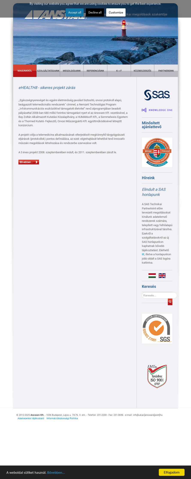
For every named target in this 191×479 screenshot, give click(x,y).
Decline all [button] (95, 12)
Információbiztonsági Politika (62, 418)
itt (143, 254)
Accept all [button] (74, 12)
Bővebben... (56, 474)
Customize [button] (116, 12)
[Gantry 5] (157, 329)
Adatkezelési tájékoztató (31, 418)
